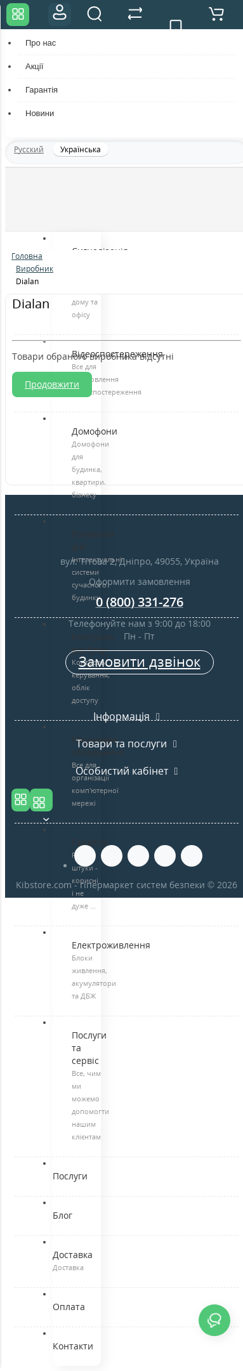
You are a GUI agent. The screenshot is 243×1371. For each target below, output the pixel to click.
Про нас (40, 43)
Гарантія (41, 90)
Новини (39, 113)
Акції (34, 66)
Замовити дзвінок (139, 661)
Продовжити (52, 384)
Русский (29, 149)
